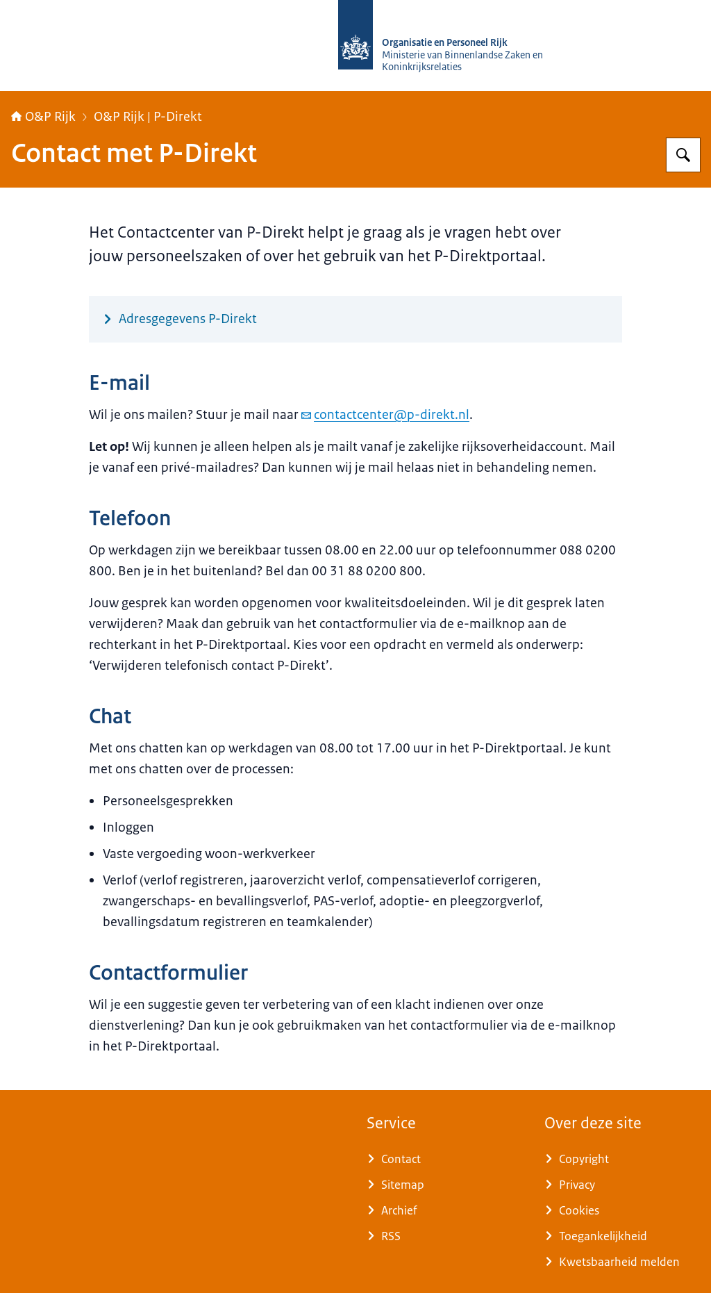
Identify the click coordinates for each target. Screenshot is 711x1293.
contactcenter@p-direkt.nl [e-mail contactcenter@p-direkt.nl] (385, 414)
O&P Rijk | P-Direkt (148, 116)
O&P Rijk (43, 116)
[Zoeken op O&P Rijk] (683, 155)
